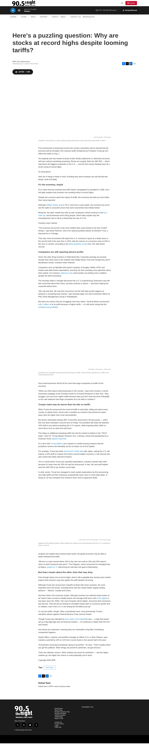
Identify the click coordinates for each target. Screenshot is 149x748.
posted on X (52, 572)
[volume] (19, 15)
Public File (58, 732)
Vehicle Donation (60, 720)
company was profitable (48, 312)
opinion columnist (59, 443)
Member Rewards (60, 718)
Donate (133, 5)
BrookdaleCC (89, 21)
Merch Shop (58, 715)
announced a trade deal (73, 456)
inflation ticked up (53, 210)
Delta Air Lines (67, 278)
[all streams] (130, 15)
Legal (56, 730)
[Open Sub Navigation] (18, 21)
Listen (23, 21)
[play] (13, 15)
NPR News (50, 672)
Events (55, 21)
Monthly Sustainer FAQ (62, 716)
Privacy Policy (59, 728)
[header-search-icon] (123, 5)
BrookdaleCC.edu (87, 711)
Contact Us (75, 21)
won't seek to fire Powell (75, 624)
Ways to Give (59, 723)
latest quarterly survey (78, 249)
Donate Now (59, 713)
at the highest (102, 603)
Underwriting (59, 721)
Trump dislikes (56, 448)
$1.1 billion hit (45, 309)
